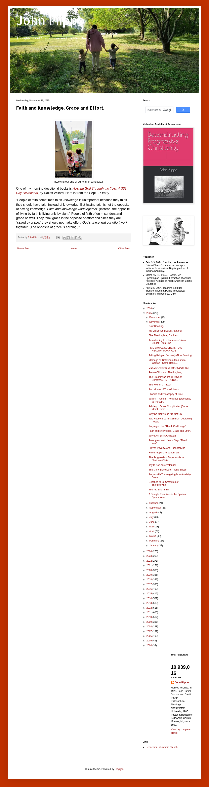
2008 (150, 626)
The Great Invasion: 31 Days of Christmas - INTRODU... (165, 378)
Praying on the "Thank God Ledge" (167, 426)
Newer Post (23, 248)
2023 (150, 556)
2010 (150, 617)
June (152, 522)
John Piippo (50, 20)
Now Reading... (157, 326)
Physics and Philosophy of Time (166, 394)
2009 (150, 622)
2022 (150, 560)
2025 (150, 313)
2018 (150, 579)
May (152, 526)
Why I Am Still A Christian (162, 435)
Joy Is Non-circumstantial (162, 465)
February (154, 540)
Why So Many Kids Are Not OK (165, 414)
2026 (150, 308)
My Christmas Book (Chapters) (165, 330)
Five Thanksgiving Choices (163, 335)
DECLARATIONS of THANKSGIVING (169, 367)
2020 (150, 570)
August (153, 512)
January (154, 545)
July (151, 517)
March (153, 536)
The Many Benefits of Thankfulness (167, 469)
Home (74, 248)
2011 (150, 612)
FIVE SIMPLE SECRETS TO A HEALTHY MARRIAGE (165, 349)
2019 (150, 574)
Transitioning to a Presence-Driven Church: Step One (167, 341)
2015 (150, 593)
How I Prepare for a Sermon (164, 452)
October (154, 503)
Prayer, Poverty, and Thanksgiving (167, 448)
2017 (150, 584)
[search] (159, 110)
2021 (150, 565)
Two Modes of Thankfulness (164, 389)
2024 (150, 551)
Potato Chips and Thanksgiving (165, 372)
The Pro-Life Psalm (159, 489)
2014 (150, 598)
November (155, 322)
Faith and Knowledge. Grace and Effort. (170, 430)
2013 (150, 603)
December (155, 317)
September (155, 507)
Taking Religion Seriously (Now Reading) (170, 355)
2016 (150, 589)
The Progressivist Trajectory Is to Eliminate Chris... (166, 459)
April (152, 531)
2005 (150, 640)
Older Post (124, 248)
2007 (150, 631)
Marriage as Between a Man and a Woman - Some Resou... (167, 361)
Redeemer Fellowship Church (161, 747)
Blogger (119, 769)
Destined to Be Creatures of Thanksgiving (163, 483)
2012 (150, 607)
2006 (150, 636)
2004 (150, 645)
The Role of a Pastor (160, 384)
